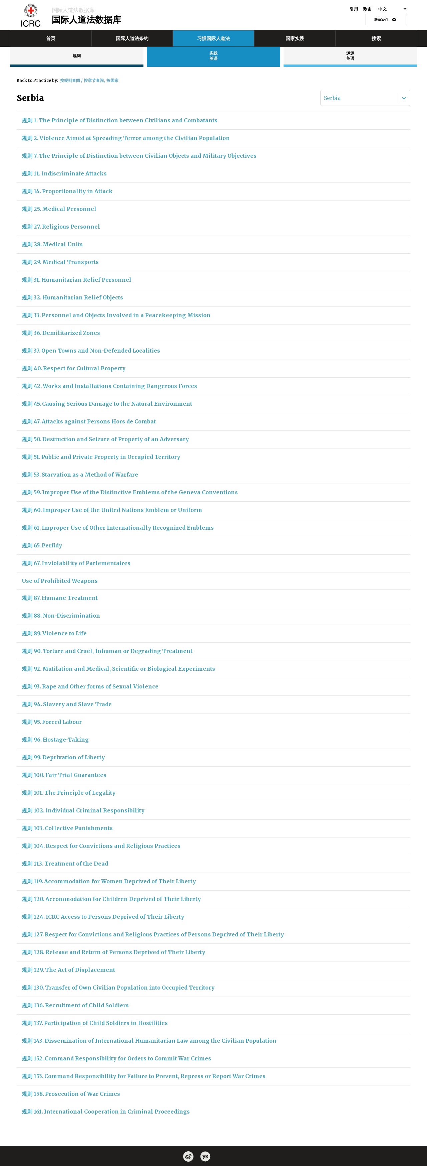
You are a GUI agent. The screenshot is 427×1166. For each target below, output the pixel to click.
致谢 (367, 9)
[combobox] (324, 98)
